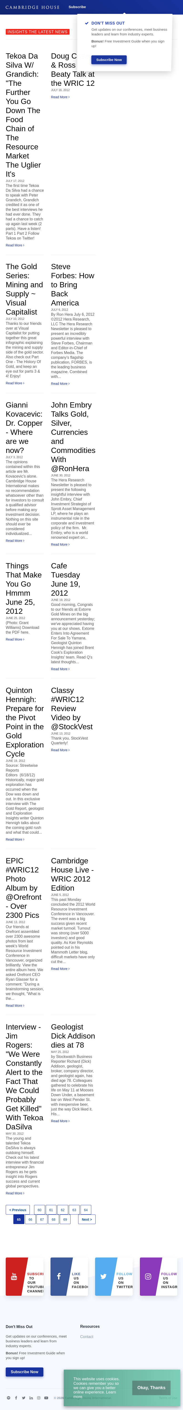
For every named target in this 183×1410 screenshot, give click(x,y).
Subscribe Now (24, 1372)
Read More (15, 245)
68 (54, 1219)
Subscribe (77, 7)
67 (42, 1219)
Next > (87, 1219)
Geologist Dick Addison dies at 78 (73, 1036)
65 (19, 1219)
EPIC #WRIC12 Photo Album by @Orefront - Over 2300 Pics (23, 888)
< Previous (17, 1210)
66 (30, 1219)
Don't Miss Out (37, 1344)
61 (51, 1210)
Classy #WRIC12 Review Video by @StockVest (72, 708)
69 (65, 1219)
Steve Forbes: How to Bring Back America (72, 284)
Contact (86, 1337)
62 (63, 1210)
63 (74, 1210)
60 (39, 1210)
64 (86, 1210)
